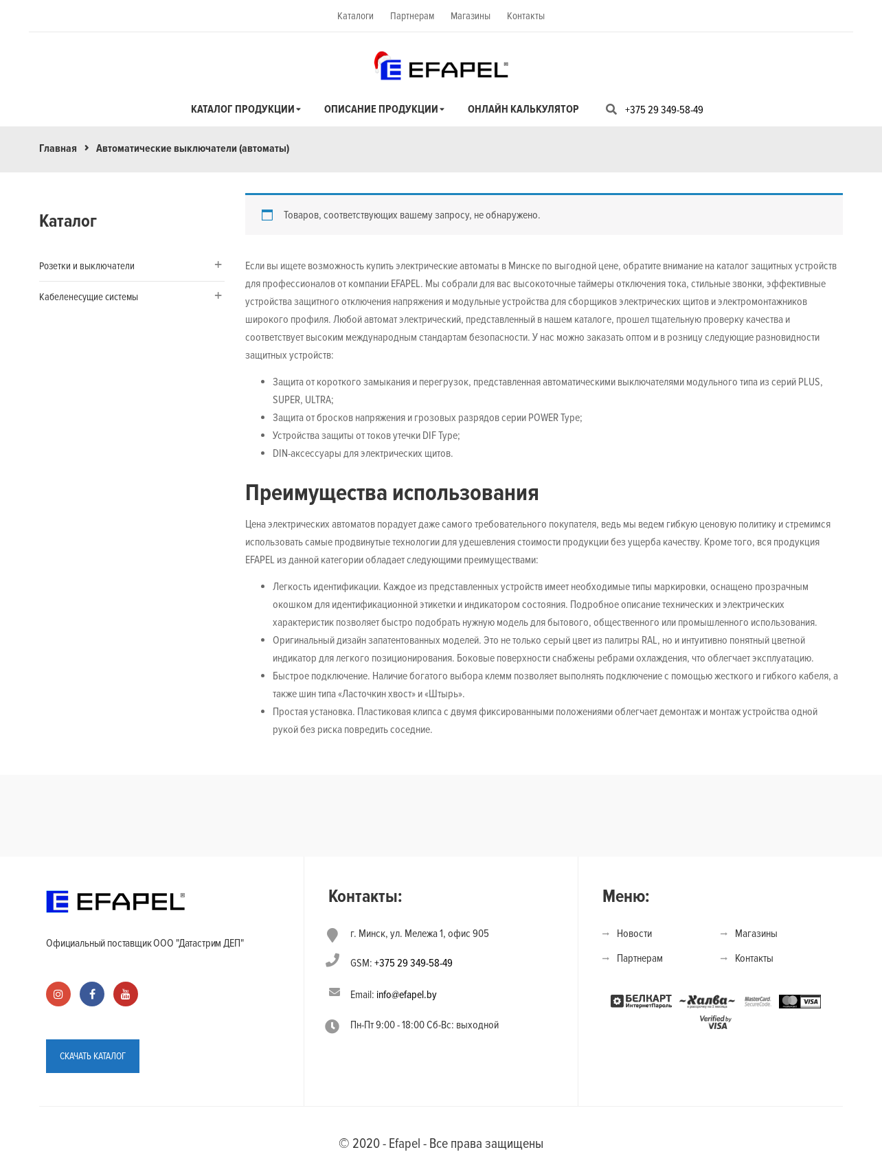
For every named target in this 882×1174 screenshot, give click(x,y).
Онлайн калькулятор (523, 109)
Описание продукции (381, 109)
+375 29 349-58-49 (664, 110)
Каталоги (355, 16)
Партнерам (412, 16)
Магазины (470, 16)
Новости (634, 933)
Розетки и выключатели (87, 266)
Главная (58, 148)
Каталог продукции (243, 109)
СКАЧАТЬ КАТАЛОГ (93, 1056)
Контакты (526, 16)
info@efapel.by (406, 995)
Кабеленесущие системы (88, 297)
